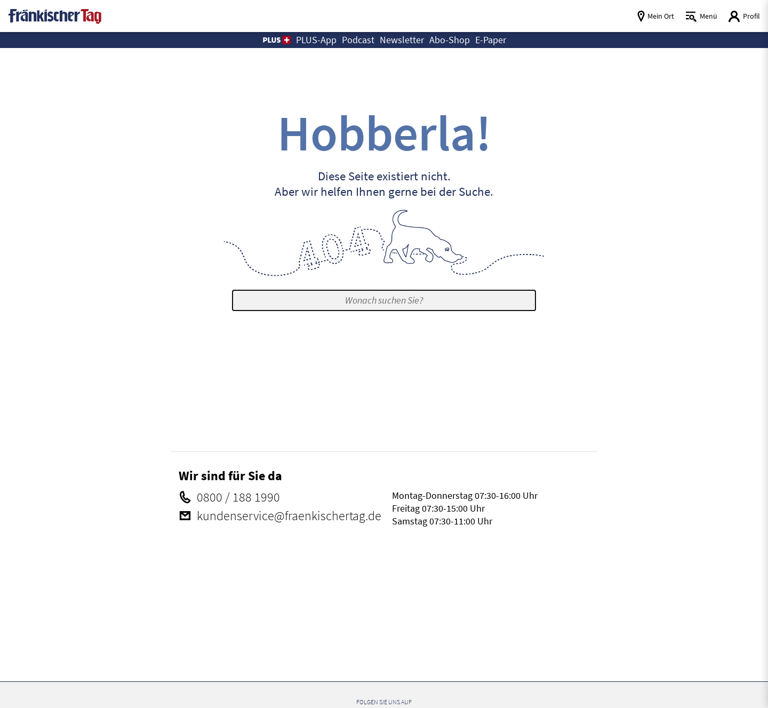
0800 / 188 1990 (237, 497)
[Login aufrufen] (744, 16)
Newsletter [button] (402, 40)
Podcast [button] (358, 40)
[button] (276, 40)
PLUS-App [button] (316, 40)
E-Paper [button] (490, 40)
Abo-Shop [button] (449, 40)
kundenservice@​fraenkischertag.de (288, 516)
